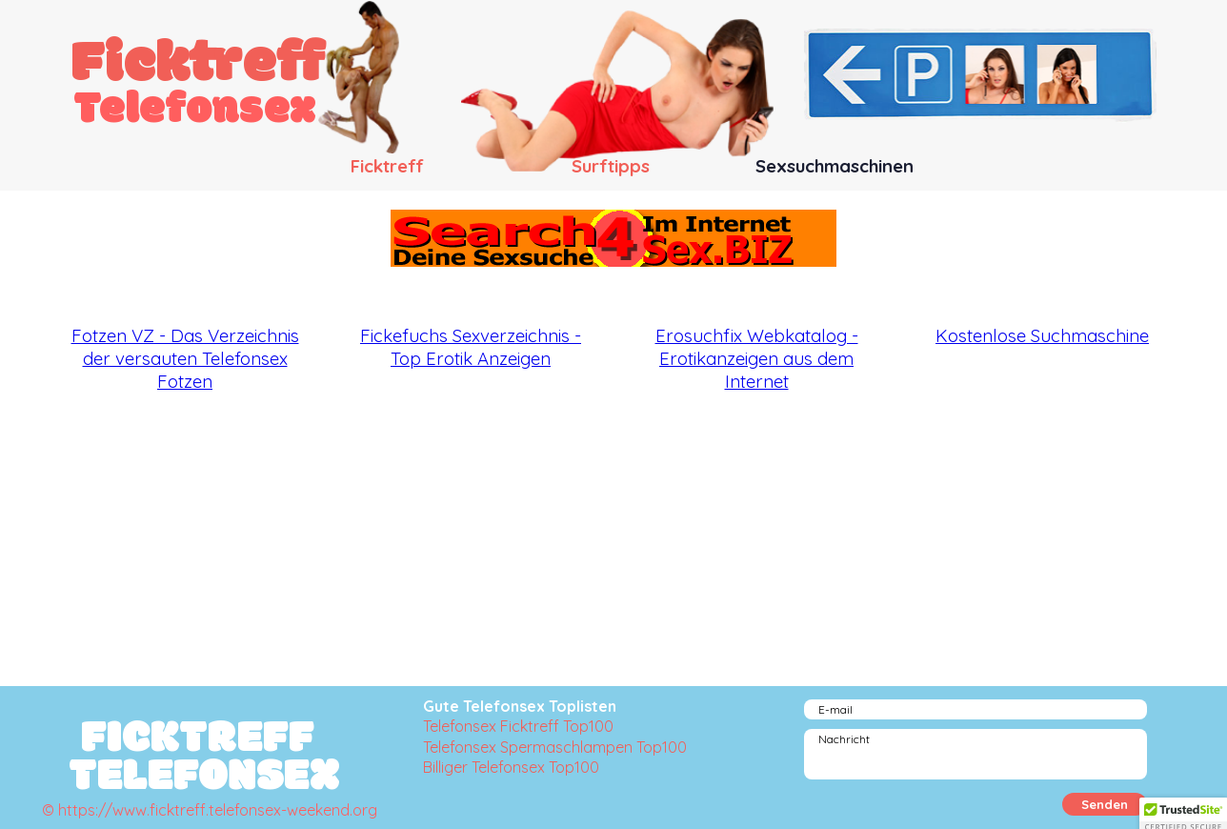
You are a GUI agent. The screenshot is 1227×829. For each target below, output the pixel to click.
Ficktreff (199, 65)
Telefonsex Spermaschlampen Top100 (555, 747)
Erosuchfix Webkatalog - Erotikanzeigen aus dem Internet (756, 358)
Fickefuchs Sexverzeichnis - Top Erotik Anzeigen (470, 347)
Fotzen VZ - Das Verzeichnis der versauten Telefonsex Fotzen (185, 358)
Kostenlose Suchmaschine (1042, 335)
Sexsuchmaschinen (834, 165)
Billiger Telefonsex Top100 (511, 767)
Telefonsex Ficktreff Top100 (518, 726)
